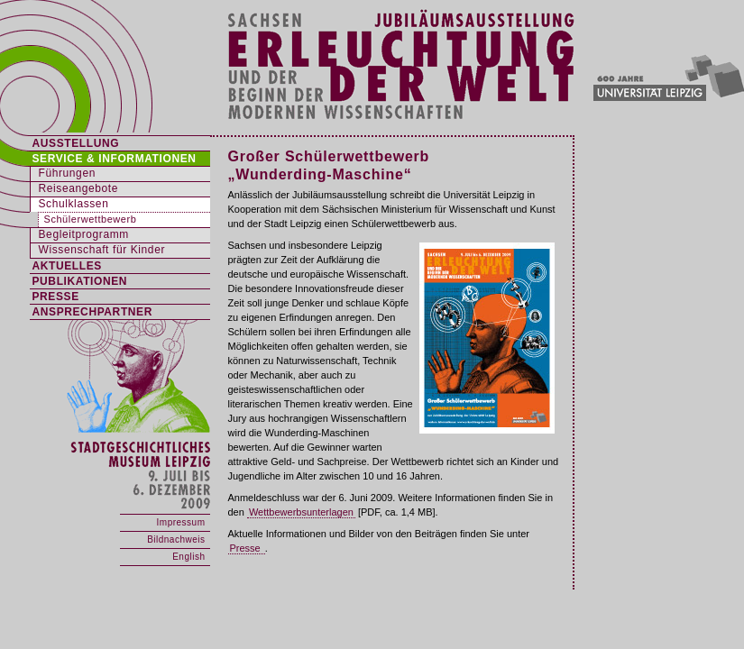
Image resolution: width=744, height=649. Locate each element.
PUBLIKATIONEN (80, 281)
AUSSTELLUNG (76, 143)
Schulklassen (74, 203)
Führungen (67, 173)
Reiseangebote (79, 188)
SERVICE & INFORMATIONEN (114, 158)
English (188, 557)
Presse (246, 548)
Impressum (181, 522)
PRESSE (55, 296)
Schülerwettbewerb (90, 219)
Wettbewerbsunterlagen (301, 512)
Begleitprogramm (84, 234)
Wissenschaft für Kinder (102, 249)
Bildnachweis (176, 539)
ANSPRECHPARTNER (92, 312)
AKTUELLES (67, 266)
